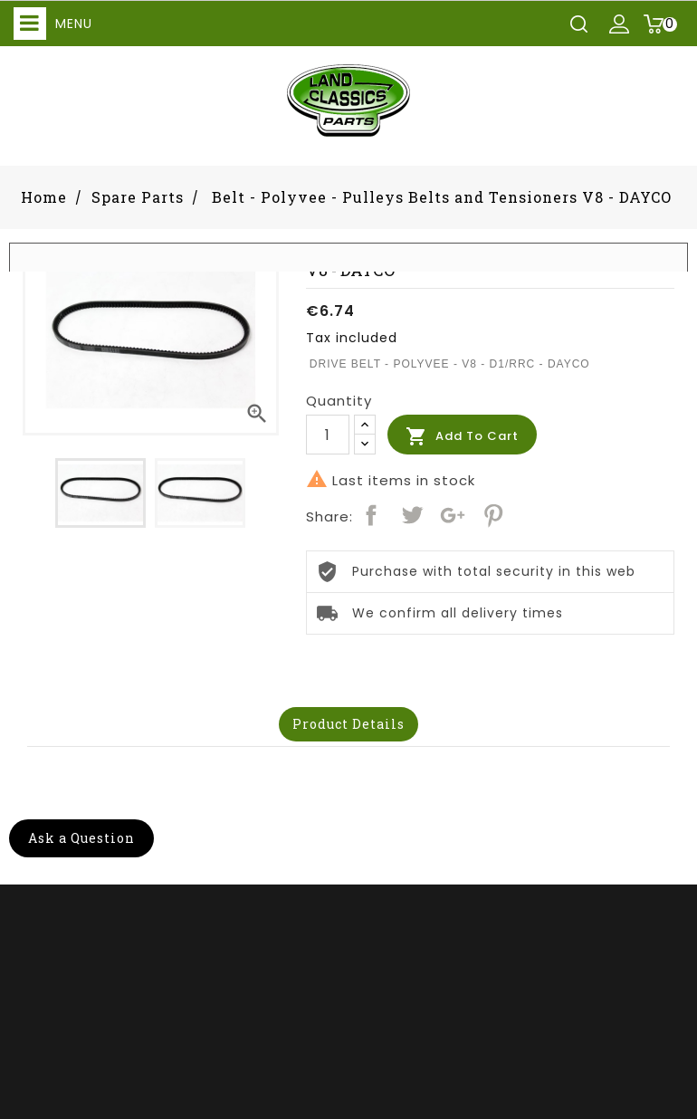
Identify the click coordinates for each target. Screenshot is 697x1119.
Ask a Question (81, 837)
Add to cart (462, 436)
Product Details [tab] (348, 723)
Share (371, 515)
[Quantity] (327, 434)
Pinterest (493, 515)
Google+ (452, 515)
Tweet (412, 515)
